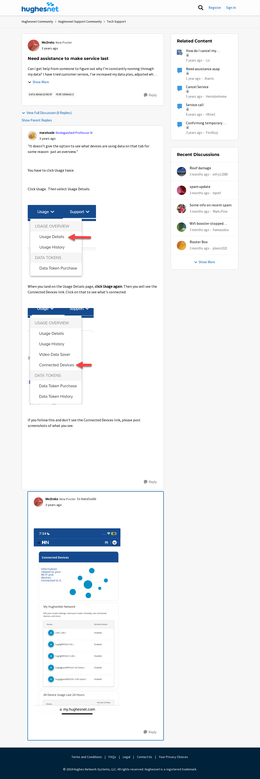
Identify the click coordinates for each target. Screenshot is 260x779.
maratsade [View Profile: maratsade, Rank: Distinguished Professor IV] (47, 133)
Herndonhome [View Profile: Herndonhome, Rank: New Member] (216, 96)
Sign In (231, 7)
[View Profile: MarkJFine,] (181, 208)
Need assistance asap (203, 69)
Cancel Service (197, 87)
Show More (38, 82)
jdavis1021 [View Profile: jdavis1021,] (220, 248)
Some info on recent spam (211, 205)
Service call (195, 105)
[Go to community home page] (41, 7)
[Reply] (150, 95)
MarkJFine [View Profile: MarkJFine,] (220, 211)
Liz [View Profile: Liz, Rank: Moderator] (208, 60)
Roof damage (200, 168)
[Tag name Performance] (65, 94)
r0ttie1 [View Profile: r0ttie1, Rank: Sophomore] (211, 114)
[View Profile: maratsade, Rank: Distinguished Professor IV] (32, 135)
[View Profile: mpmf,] (181, 190)
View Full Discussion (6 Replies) (47, 113)
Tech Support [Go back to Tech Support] (116, 21)
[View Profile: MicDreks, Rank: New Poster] (33, 45)
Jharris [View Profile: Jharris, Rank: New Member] (209, 78)
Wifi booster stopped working (206, 223)
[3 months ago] (199, 174)
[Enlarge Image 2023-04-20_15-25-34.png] (62, 242)
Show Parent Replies (37, 120)
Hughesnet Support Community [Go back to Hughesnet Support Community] (80, 21)
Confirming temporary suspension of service (204, 123)
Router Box (199, 242)
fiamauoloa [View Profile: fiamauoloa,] (221, 230)
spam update (200, 186)
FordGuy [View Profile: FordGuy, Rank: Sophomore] (212, 132)
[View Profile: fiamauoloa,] (181, 227)
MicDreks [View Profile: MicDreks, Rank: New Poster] (48, 42)
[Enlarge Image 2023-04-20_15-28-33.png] (61, 356)
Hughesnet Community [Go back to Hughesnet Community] (37, 21)
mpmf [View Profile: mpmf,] (217, 192)
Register (215, 7)
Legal (126, 757)
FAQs (112, 757)
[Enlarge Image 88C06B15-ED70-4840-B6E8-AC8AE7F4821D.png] (77, 622)
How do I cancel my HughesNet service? (201, 50)
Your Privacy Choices (174, 757)
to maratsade (86, 499)
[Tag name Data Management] (41, 94)
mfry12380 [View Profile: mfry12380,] (220, 174)
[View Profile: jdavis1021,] (181, 245)
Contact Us (144, 757)
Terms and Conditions (87, 757)
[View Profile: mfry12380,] (181, 171)
